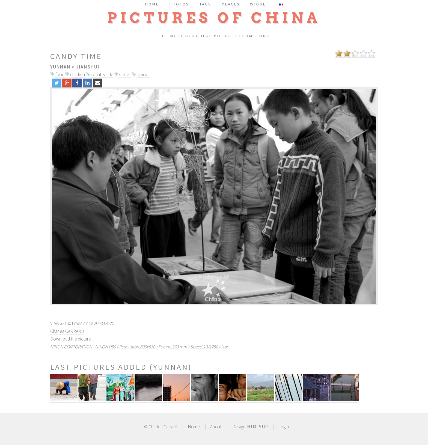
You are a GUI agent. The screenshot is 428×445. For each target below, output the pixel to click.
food (59, 74)
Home (194, 427)
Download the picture (70, 339)
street (125, 74)
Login (283, 427)
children (77, 74)
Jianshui (87, 67)
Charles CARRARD (67, 331)
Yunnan (60, 67)
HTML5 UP (257, 427)
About (216, 427)
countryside (102, 74)
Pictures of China (214, 17)
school (143, 74)
